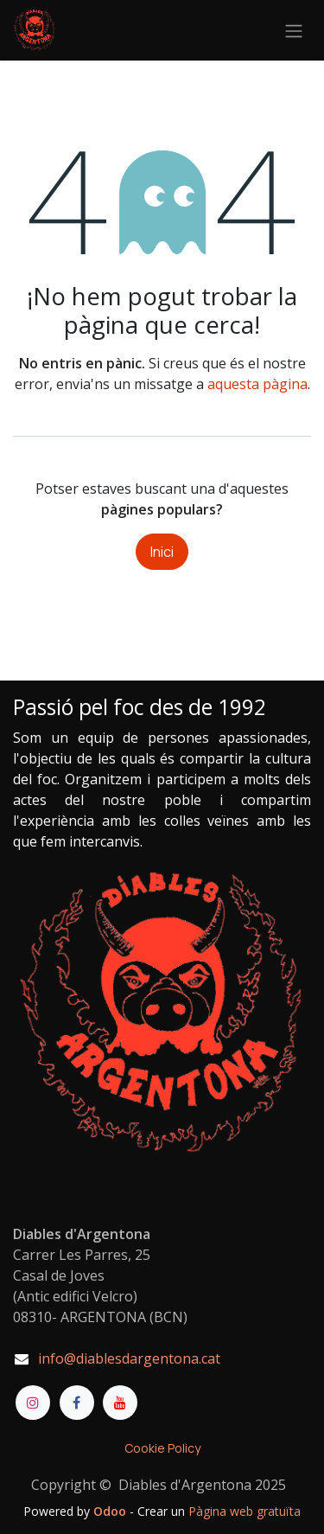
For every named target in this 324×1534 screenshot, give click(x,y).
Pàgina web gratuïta (244, 1511)
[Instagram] (33, 1402)
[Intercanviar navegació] (293, 30)
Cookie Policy (162, 1448)
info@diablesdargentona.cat (129, 1358)
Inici (162, 551)
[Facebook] (77, 1402)
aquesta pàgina (257, 383)
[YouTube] (120, 1402)
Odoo (111, 1511)
